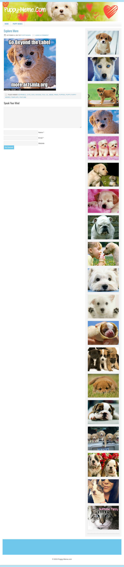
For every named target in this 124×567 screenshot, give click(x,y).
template (14, 97)
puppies (62, 94)
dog (33, 94)
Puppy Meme (62, 11)
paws (56, 94)
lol (47, 94)
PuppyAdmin (26, 35)
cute (29, 94)
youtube (22, 97)
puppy (68, 94)
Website (41, 143)
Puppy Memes (17, 23)
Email (40, 138)
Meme (51, 94)
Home (7, 23)
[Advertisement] (50, 546)
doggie (38, 94)
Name (40, 132)
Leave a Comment (42, 35)
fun (43, 94)
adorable (22, 94)
